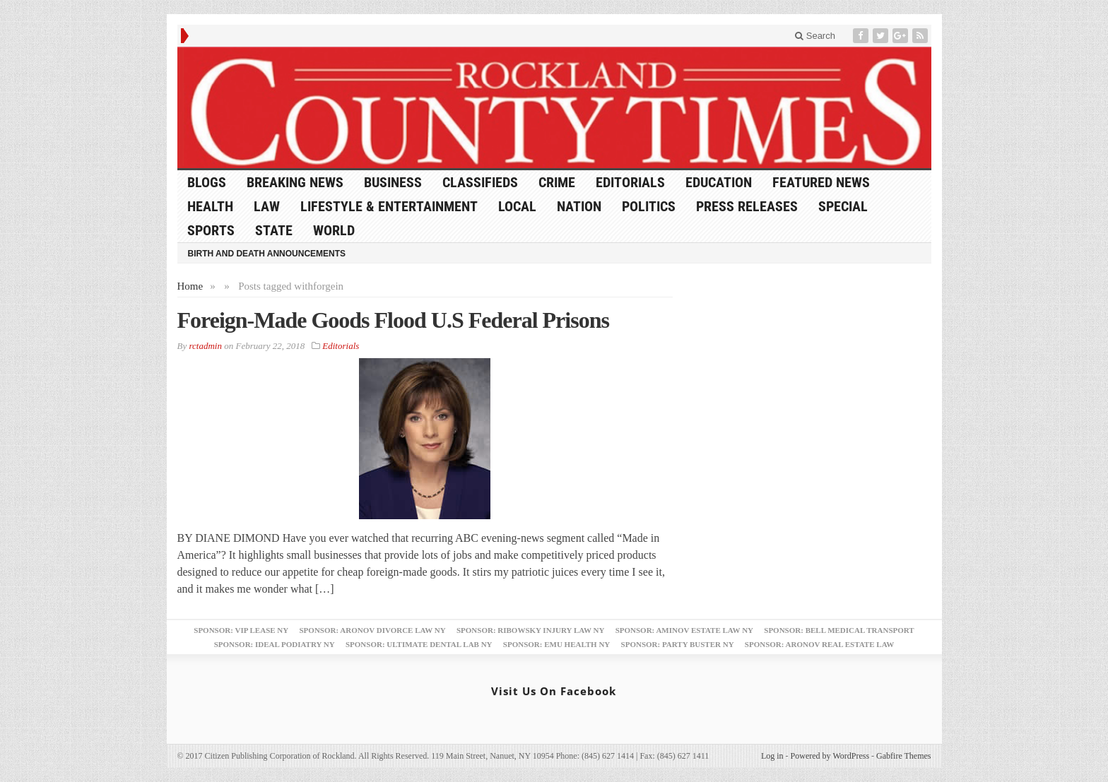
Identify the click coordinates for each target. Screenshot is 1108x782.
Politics (649, 206)
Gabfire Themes (903, 756)
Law (267, 206)
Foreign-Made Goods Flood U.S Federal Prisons (393, 320)
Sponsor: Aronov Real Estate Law (820, 644)
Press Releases (747, 206)
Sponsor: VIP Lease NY (241, 630)
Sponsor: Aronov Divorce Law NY (372, 630)
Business (393, 182)
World (334, 230)
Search (815, 35)
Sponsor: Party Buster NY (677, 644)
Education (718, 182)
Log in (772, 756)
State (274, 230)
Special (843, 206)
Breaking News (295, 182)
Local (517, 206)
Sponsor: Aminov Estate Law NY (684, 630)
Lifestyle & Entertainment (389, 206)
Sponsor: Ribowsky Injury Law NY (530, 630)
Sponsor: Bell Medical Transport (839, 630)
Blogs (206, 182)
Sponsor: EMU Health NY (556, 644)
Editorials (630, 182)
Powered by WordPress (830, 756)
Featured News (821, 182)
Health (210, 206)
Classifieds (480, 182)
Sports (211, 230)
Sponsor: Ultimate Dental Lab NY (419, 644)
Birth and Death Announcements (267, 254)
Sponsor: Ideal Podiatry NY (274, 644)
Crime (556, 182)
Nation (579, 206)
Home (190, 286)
